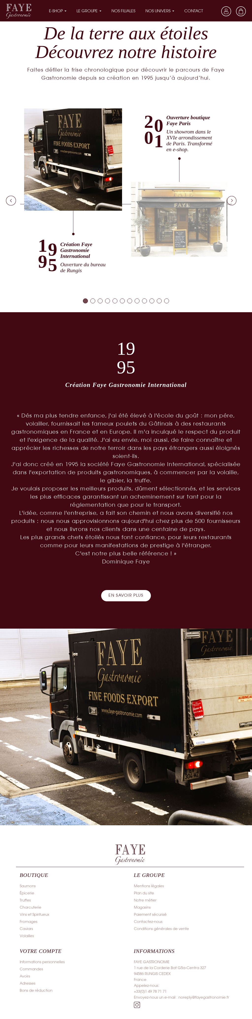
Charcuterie (30, 907)
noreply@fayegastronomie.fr (203, 997)
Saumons (28, 886)
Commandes (31, 969)
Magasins (142, 907)
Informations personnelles (42, 962)
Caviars (26, 929)
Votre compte (41, 951)
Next (232, 200)
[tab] (85, 300)
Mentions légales (149, 886)
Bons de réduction (36, 990)
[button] (126, 596)
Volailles (27, 936)
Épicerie (27, 893)
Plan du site (144, 893)
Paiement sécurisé (150, 914)
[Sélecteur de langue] (211, 11)
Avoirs (25, 976)
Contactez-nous (148, 922)
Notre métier (145, 900)
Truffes (25, 900)
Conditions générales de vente (161, 929)
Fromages (28, 922)
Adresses (27, 983)
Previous (11, 200)
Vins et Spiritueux (34, 914)
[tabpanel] (73, 190)
